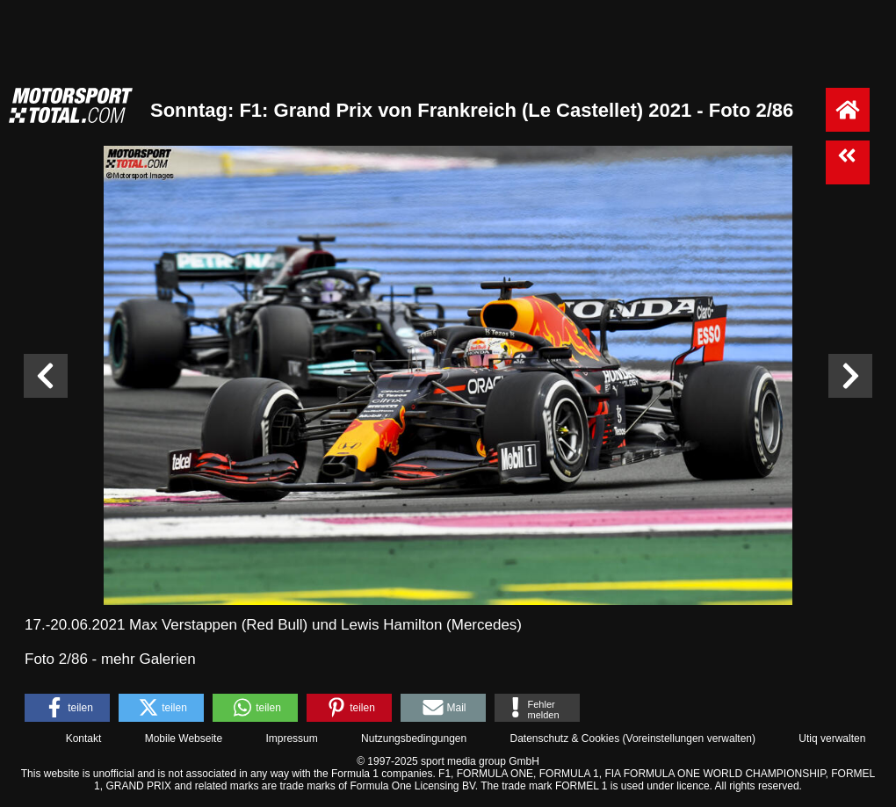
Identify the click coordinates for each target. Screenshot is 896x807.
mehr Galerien (148, 659)
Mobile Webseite (184, 738)
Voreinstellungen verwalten (689, 738)
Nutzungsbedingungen (413, 738)
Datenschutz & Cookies (564, 738)
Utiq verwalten (831, 738)
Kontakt (84, 738)
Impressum (291, 738)
